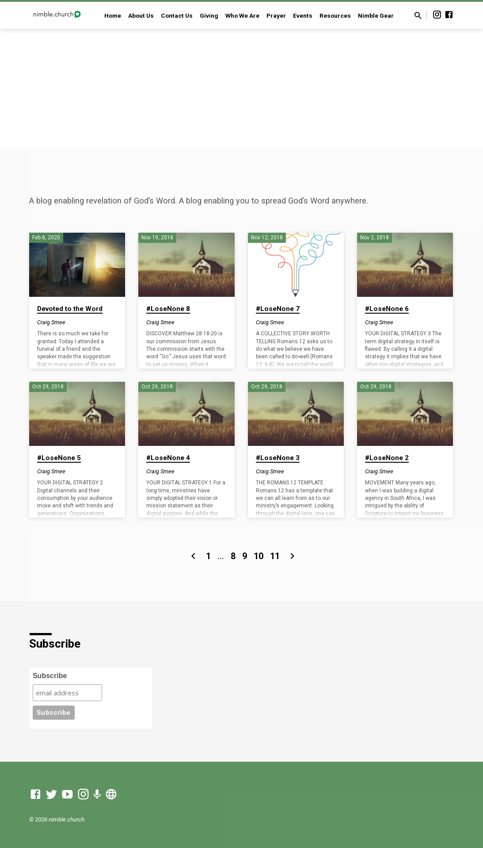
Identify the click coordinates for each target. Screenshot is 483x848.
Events (302, 15)
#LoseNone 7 (278, 309)
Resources (335, 15)
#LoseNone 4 (168, 458)
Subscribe (50, 675)
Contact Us (177, 15)
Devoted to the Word (70, 309)
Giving (209, 15)
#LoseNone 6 (387, 309)
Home (112, 15)
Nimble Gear (376, 15)
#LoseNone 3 (278, 458)
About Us (141, 15)
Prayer (276, 15)
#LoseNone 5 (59, 458)
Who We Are (242, 15)
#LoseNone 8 (168, 309)
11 (275, 556)
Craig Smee (51, 322)
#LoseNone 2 (387, 458)
